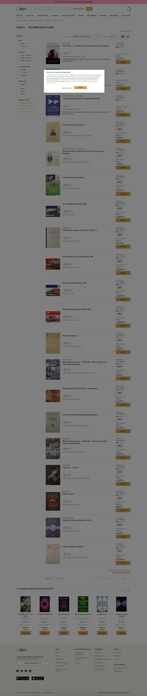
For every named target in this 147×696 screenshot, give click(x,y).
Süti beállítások (67, 88)
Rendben (80, 87)
